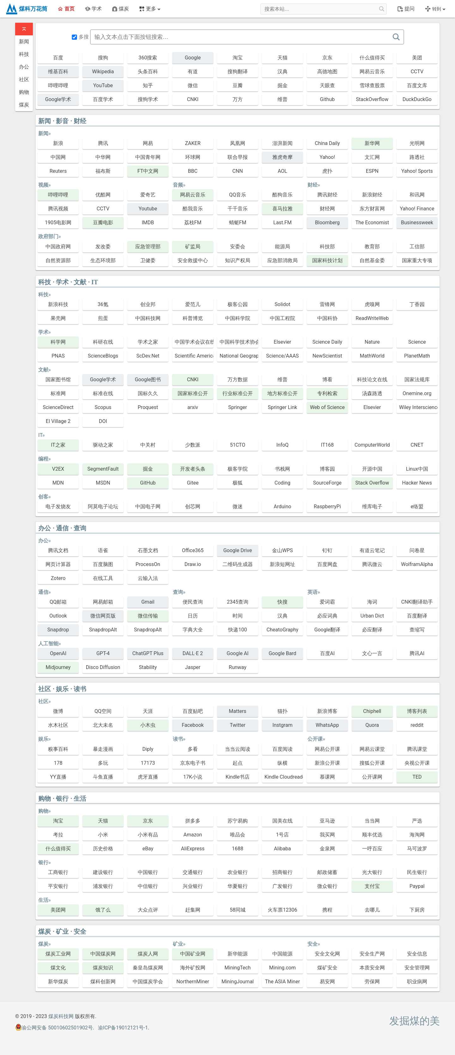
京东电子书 (192, 763)
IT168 (327, 445)
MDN (58, 483)
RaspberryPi (327, 506)
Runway (237, 667)
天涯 (148, 711)
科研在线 (103, 342)
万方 (238, 99)
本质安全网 (372, 968)
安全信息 (417, 954)
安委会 (237, 247)
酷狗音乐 (282, 195)
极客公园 (238, 304)
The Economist (372, 223)
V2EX (58, 469)
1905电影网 (58, 223)
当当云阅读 (237, 749)
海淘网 (417, 835)
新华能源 (238, 954)
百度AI (327, 653)
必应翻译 (372, 630)
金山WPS (282, 550)
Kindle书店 (238, 777)
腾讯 (103, 143)
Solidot (282, 304)
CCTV (417, 72)
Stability (148, 667)
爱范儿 (192, 304)
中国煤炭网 (103, 954)
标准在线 (103, 393)
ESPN (372, 171)
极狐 (238, 483)
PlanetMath (417, 356)
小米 (103, 835)
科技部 (327, 247)
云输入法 (148, 578)
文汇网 (372, 157)
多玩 (103, 763)
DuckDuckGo (417, 99)
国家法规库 (417, 380)
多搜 (80, 37)
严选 (417, 821)
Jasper (193, 667)
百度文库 (417, 85)
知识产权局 (237, 260)
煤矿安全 (327, 968)
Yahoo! (327, 157)
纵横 (282, 763)
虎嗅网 (372, 304)
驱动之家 (103, 445)
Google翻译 (327, 630)
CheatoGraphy (283, 630)
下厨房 (417, 910)
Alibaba (282, 849)
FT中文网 (148, 171)
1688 (237, 849)
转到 (435, 9)
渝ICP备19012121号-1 (123, 1028)
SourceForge (327, 483)
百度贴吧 (193, 711)
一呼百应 (372, 849)
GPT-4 (103, 653)
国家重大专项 (417, 260)
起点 (238, 763)
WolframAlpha (417, 564)
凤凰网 (237, 143)
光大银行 (372, 872)
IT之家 (58, 445)
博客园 (327, 469)
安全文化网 (327, 954)
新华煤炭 (58, 982)
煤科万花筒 (26, 8)
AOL (282, 171)
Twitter (237, 725)
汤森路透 (372, 393)
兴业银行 (193, 886)
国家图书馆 (58, 380)
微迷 (238, 506)
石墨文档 (148, 550)
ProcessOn (148, 564)
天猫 (282, 58)
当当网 (372, 821)
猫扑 (282, 711)
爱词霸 (327, 602)
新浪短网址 (282, 564)
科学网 (58, 342)
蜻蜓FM (237, 223)
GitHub (147, 483)
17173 (148, 763)
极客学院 (238, 469)
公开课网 (372, 777)
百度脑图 (103, 564)
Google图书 (148, 380)
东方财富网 (372, 209)
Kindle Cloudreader (283, 777)
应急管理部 (148, 247)
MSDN (103, 483)
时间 (238, 616)
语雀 (103, 550)
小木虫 (147, 725)
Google (193, 58)
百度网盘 (327, 564)
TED (417, 777)
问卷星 (417, 550)
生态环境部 (103, 260)
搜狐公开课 (372, 763)
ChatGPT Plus (147, 653)
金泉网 (327, 849)
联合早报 (238, 157)
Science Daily (327, 342)
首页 (66, 9)
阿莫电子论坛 (103, 506)
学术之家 (148, 342)
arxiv (192, 407)
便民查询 (193, 602)
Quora (372, 725)
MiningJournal (237, 982)
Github (327, 99)
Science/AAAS (282, 356)
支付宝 (372, 886)
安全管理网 (417, 968)
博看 (327, 380)
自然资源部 (58, 260)
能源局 (282, 247)
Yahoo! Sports (417, 171)
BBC (192, 171)
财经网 (327, 209)
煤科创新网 (103, 982)
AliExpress (193, 849)
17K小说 (192, 777)
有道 (193, 72)
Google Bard (282, 653)
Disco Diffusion (103, 667)
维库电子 (372, 506)
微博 (58, 711)
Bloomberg (327, 223)
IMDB (148, 223)
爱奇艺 (147, 195)
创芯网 (192, 506)
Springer (237, 407)
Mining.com (282, 968)
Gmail (147, 602)
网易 (148, 143)
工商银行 (58, 872)
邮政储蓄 (327, 872)
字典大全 (193, 630)
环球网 (192, 157)
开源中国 (372, 469)
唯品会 (237, 835)
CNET (417, 445)
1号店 (282, 835)
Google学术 (58, 99)
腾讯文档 (58, 550)
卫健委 (147, 260)
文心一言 (372, 653)
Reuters (58, 171)
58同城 (238, 910)
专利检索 (327, 393)
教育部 (372, 247)
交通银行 (193, 872)
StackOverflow (372, 99)
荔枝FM (193, 223)
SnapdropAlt (103, 630)
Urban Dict (372, 616)
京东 (327, 58)
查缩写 (417, 630)
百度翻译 (417, 616)
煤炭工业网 (58, 954)
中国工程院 (282, 318)
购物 (24, 92)
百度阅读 (282, 749)
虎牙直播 (148, 777)
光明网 (417, 143)
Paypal (417, 886)
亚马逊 (327, 821)
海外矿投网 (192, 968)
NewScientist (327, 356)
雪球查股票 (372, 85)
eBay (148, 849)
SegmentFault (103, 469)
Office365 (193, 550)
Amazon (192, 835)
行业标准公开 (237, 393)
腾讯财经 (327, 195)
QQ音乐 (237, 195)
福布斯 (103, 171)
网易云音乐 (372, 72)
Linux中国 (417, 469)
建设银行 (103, 872)
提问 (406, 9)
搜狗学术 (148, 99)
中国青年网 (148, 157)
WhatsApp (327, 725)
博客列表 (417, 711)
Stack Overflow (372, 483)
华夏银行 (238, 886)
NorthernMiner (192, 982)
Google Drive (237, 550)
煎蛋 (103, 318)
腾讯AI (417, 653)
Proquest (148, 407)
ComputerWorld (372, 445)
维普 (282, 99)
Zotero (58, 578)
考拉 (58, 835)
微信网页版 (103, 616)
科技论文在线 (372, 380)
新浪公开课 (327, 763)
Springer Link (282, 407)
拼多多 (192, 821)
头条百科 (148, 72)
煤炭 (120, 9)
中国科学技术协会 (239, 342)
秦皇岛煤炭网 (148, 968)
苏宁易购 (238, 821)
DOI (103, 421)
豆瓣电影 (103, 223)
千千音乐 (238, 209)
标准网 (58, 393)
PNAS (58, 356)
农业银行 (238, 872)
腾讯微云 (372, 564)
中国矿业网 (192, 954)
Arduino (282, 506)
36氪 (103, 304)
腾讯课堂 (417, 749)
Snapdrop (58, 630)
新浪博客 (327, 711)
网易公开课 (327, 749)
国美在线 (282, 821)
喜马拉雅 (282, 209)
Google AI (237, 653)
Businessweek (417, 223)
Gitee (192, 483)
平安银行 (58, 886)
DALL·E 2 (193, 653)
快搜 (282, 602)
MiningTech (238, 968)
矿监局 (192, 247)
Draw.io (193, 564)
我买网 (327, 835)
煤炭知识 (103, 968)
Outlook (58, 616)
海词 (372, 602)
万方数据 (238, 380)
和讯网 (417, 195)
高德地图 (327, 72)
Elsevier (282, 342)
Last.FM (282, 223)
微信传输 (148, 616)
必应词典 (327, 616)
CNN (237, 171)
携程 (327, 910)
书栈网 (282, 469)
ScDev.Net (147, 356)
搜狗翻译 (238, 72)
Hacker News (417, 483)
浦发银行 (103, 886)
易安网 (327, 982)
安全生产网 (372, 954)
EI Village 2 (58, 421)
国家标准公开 (193, 393)
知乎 (148, 85)
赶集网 (192, 910)
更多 (149, 9)
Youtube (148, 209)
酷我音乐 (193, 209)
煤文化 (58, 968)
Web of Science (327, 407)
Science (417, 342)
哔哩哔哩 (58, 85)
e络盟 (417, 506)
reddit (416, 725)
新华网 (372, 143)
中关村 (147, 445)
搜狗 (103, 58)
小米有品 (148, 835)
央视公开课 (417, 763)
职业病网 (417, 982)
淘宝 (238, 58)
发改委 (103, 247)
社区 (24, 79)
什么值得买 (372, 58)
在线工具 (103, 578)
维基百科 (58, 72)
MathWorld (372, 356)
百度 (58, 58)
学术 (93, 9)
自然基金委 (372, 260)
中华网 (103, 157)
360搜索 (147, 58)
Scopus (102, 407)
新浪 (58, 143)
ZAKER (192, 143)
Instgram (282, 725)
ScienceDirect (58, 407)
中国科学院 (237, 318)
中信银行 (148, 886)
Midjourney (58, 667)
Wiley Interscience (418, 407)
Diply (148, 749)
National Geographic (239, 356)
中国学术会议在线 (194, 342)
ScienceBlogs (103, 356)
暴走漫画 (103, 749)
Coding (282, 483)
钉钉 (327, 550)
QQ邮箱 (58, 602)
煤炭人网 (148, 954)
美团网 (58, 910)
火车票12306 (282, 910)
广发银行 (282, 886)
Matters (237, 711)
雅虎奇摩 (282, 157)
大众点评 (148, 910)
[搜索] (396, 37)
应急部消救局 (282, 260)
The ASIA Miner (282, 982)
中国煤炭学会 (148, 982)
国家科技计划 (327, 260)
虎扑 (327, 171)
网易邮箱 (103, 602)
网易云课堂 (372, 749)
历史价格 (103, 849)
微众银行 (327, 886)
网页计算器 (58, 564)
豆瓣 (238, 85)
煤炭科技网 (61, 1016)
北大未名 (103, 725)
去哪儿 (372, 910)
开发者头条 (192, 469)
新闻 (24, 42)
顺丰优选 (372, 835)
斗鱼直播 (103, 777)
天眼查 (327, 85)
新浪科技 (58, 304)
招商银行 (282, 872)
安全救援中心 (193, 260)
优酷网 (103, 195)
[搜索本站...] (381, 9)
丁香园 (417, 304)
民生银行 (417, 872)
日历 (193, 616)
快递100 (237, 630)
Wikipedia (103, 72)
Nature (372, 342)
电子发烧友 (58, 506)
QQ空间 (103, 711)
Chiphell (372, 711)
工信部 (417, 247)
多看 (193, 749)
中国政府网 (58, 247)
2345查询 (237, 602)
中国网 (58, 157)
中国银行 (148, 872)
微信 (193, 85)
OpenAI (58, 653)
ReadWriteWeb (372, 318)
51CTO (238, 445)
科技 (24, 54)
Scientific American (194, 356)
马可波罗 (417, 849)
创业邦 (147, 304)
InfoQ (282, 445)
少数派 (192, 445)
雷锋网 (327, 304)
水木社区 (58, 725)
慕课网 (327, 777)
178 (58, 763)
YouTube (103, 85)
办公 (24, 67)
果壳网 (58, 318)
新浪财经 (372, 195)
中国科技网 (148, 318)
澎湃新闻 (282, 143)
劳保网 (372, 982)
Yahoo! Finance (417, 209)
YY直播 (58, 777)
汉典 (282, 72)
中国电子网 (148, 506)
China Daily (327, 143)
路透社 (417, 157)
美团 (417, 58)
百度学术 (103, 99)
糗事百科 (58, 749)
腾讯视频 (58, 209)
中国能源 (282, 954)
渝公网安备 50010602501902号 (54, 1028)
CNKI (192, 99)
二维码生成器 (237, 564)
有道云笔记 (372, 550)
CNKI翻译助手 (417, 602)
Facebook (192, 725)
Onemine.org (417, 393)
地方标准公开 (282, 393)
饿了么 (103, 910)
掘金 (282, 85)
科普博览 (193, 318)
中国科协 (327, 318)
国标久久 (148, 393)
